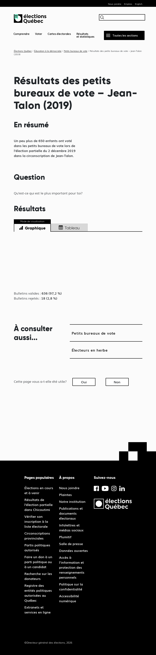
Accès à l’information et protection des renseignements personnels (71, 567)
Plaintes (65, 494)
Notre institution (72, 501)
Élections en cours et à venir (38, 490)
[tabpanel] (78, 263)
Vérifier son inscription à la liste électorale (36, 521)
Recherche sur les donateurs (38, 576)
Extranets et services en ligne (37, 609)
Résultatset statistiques (85, 35)
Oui (84, 381)
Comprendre (21, 34)
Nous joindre (114, 4)
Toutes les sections (125, 35)
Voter (38, 34)
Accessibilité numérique (69, 598)
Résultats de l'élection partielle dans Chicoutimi (38, 504)
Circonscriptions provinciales (37, 535)
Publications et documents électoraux (71, 513)
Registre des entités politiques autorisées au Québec (38, 593)
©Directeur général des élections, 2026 (48, 642)
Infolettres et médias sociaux (71, 527)
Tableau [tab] (69, 228)
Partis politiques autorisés (37, 547)
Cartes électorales (59, 34)
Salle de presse (71, 543)
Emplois (128, 4)
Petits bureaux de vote (94, 333)
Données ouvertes (73, 550)
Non (117, 381)
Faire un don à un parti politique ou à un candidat (38, 561)
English (138, 4)
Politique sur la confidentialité (71, 586)
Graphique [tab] (32, 228)
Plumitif (65, 536)
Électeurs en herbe (90, 350)
